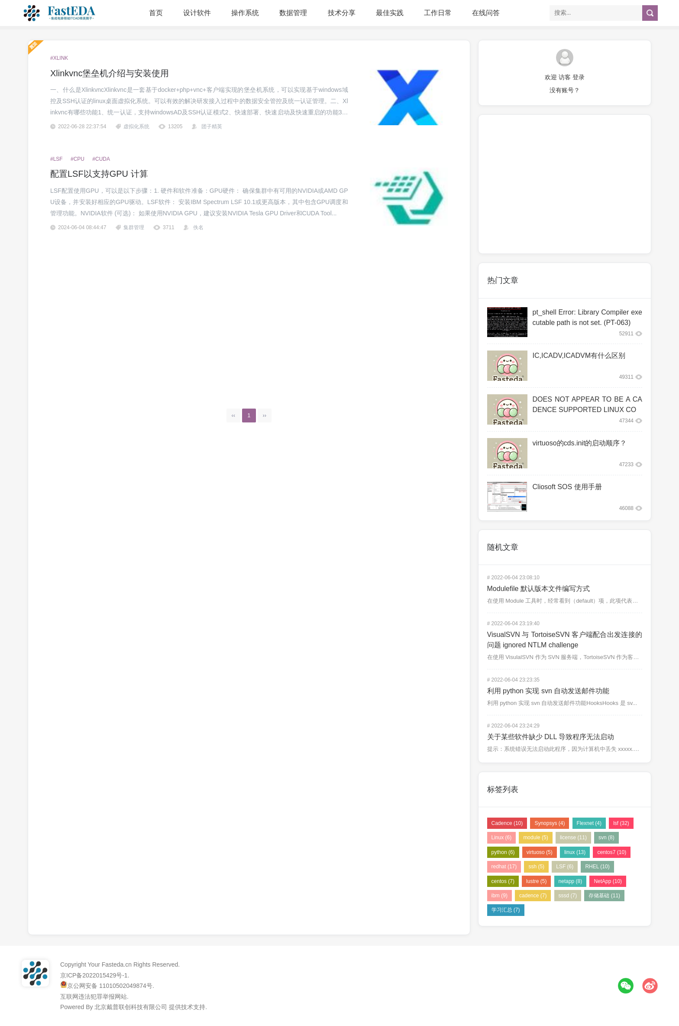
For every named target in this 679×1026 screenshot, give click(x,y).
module (535, 837)
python (503, 852)
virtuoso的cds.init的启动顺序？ (580, 443)
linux (574, 852)
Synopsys (549, 823)
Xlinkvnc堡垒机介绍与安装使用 (109, 73)
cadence (532, 896)
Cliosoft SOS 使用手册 (567, 486)
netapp (570, 881)
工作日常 (438, 12)
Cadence (507, 823)
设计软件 (197, 12)
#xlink (59, 58)
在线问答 (486, 12)
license (573, 837)
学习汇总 (505, 910)
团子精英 (211, 126)
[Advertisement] (249, 314)
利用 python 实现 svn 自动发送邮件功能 (548, 691)
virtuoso (540, 852)
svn (606, 837)
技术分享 (342, 12)
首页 (156, 12)
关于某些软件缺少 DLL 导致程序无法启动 (550, 736)
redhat (504, 867)
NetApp (608, 881)
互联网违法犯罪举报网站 (93, 996)
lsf (621, 823)
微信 (626, 986)
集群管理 (133, 227)
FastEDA (60, 13)
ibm (499, 896)
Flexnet (589, 823)
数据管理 (293, 12)
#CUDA (101, 159)
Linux (501, 837)
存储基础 (604, 896)
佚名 (198, 227)
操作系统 (245, 12)
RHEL (597, 867)
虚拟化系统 (136, 126)
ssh (536, 867)
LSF (564, 867)
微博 (650, 986)
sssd (568, 896)
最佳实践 (390, 12)
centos (502, 881)
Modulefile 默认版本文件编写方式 (538, 588)
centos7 (611, 852)
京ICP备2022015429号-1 (94, 975)
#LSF (56, 159)
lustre (536, 881)
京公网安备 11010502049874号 (109, 985)
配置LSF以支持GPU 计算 (99, 174)
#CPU (77, 159)
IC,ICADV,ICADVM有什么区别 (579, 355)
